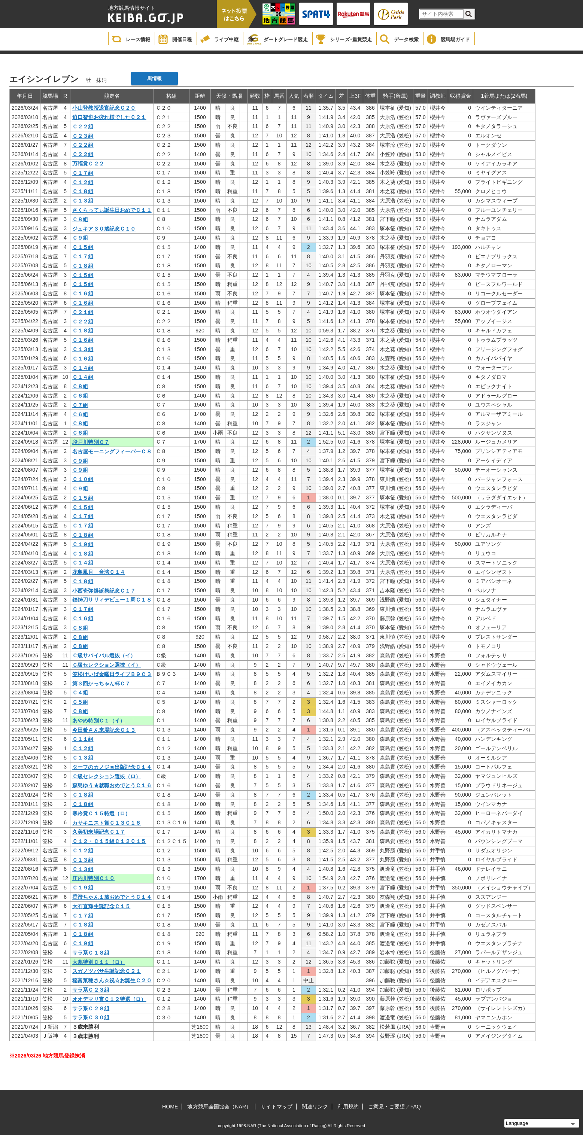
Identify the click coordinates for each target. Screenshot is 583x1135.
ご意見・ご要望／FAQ (394, 1107)
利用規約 (347, 1107)
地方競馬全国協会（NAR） (219, 1107)
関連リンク (315, 1107)
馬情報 (154, 78)
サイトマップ (276, 1107)
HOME (170, 1107)
